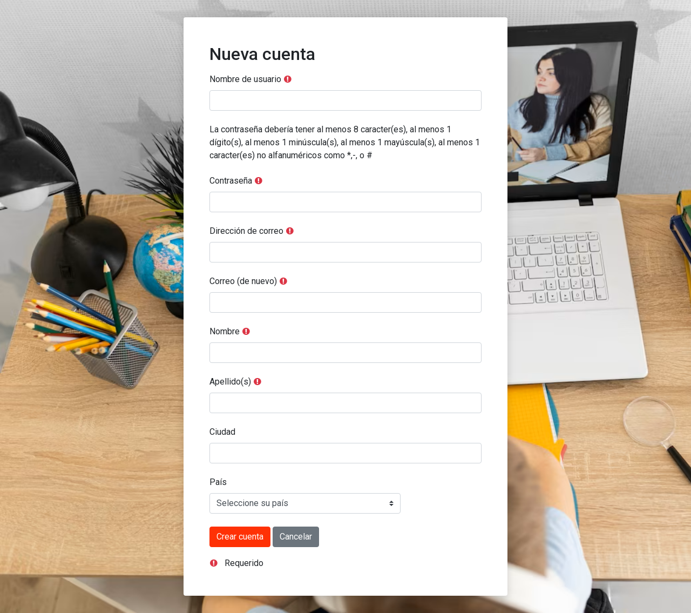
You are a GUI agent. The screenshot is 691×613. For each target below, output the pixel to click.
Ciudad (222, 432)
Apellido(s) (230, 381)
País (218, 482)
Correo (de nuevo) (243, 281)
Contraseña (230, 181)
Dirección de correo (246, 231)
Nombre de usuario (245, 79)
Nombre (224, 331)
